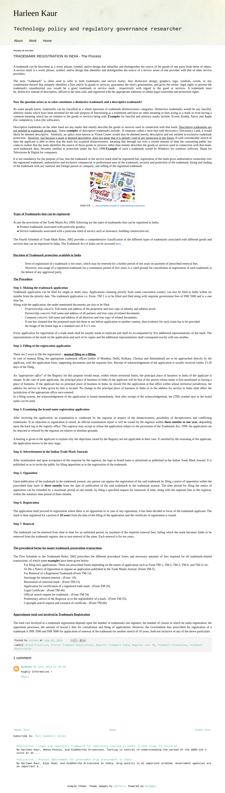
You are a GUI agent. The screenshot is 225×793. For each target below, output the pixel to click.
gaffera (119, 786)
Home (47, 40)
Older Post (203, 730)
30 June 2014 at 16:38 (49, 667)
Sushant (26, 667)
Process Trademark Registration (72, 645)
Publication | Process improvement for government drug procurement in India (74, 759)
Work (32, 40)
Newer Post (22, 730)
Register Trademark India (112, 645)
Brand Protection (37, 645)
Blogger (150, 786)
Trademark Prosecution (172, 645)
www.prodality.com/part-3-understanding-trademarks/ (120, 205)
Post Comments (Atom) (50, 736)
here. (119, 243)
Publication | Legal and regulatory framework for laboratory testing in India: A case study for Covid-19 (97, 746)
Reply (25, 676)
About (18, 40)
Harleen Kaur (35, 13)
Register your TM (143, 645)
